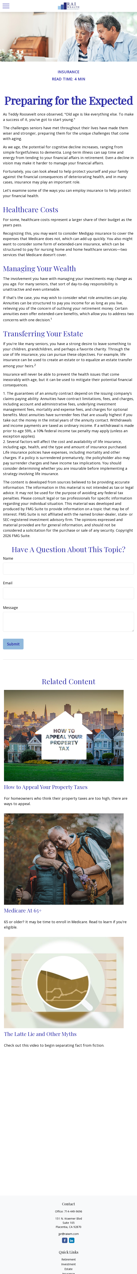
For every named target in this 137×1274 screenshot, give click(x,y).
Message (10, 607)
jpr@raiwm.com (68, 1234)
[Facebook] (64, 1240)
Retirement (68, 1259)
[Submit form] (13, 644)
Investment (68, 1264)
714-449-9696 (73, 1211)
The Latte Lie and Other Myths (40, 1033)
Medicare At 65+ (23, 910)
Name (8, 558)
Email (7, 583)
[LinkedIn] (71, 1240)
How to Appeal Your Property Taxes (46, 786)
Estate (68, 1269)
